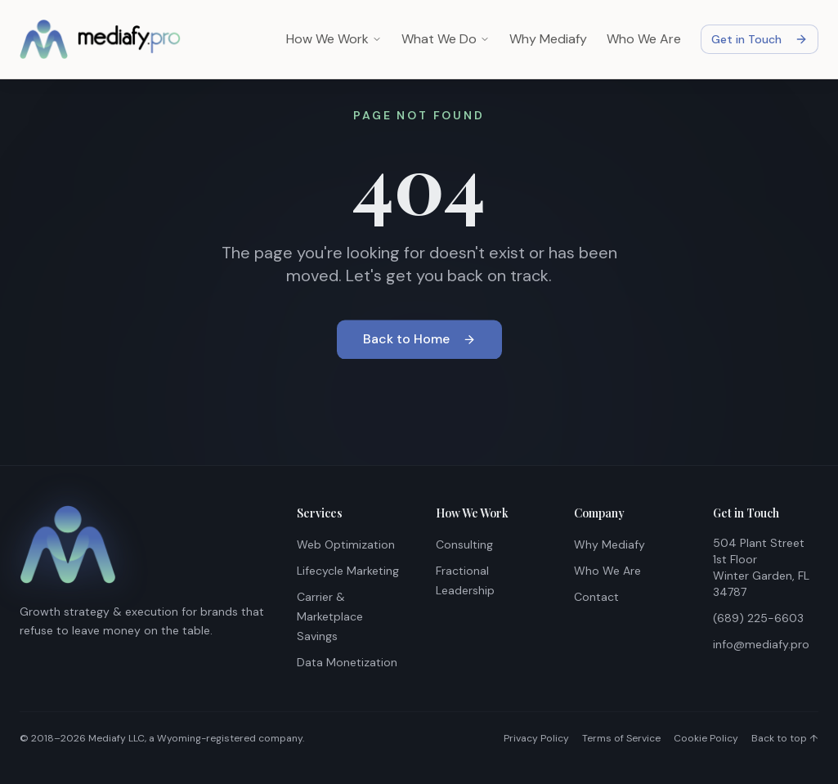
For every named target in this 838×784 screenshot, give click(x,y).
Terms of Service (621, 738)
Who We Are (644, 38)
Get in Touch (759, 39)
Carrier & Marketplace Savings (330, 616)
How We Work (334, 38)
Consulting (464, 544)
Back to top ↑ (784, 738)
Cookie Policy (706, 738)
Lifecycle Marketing (348, 570)
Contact (596, 596)
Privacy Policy (536, 738)
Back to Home (419, 340)
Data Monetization (347, 662)
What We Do (445, 38)
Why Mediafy (548, 38)
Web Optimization (346, 544)
